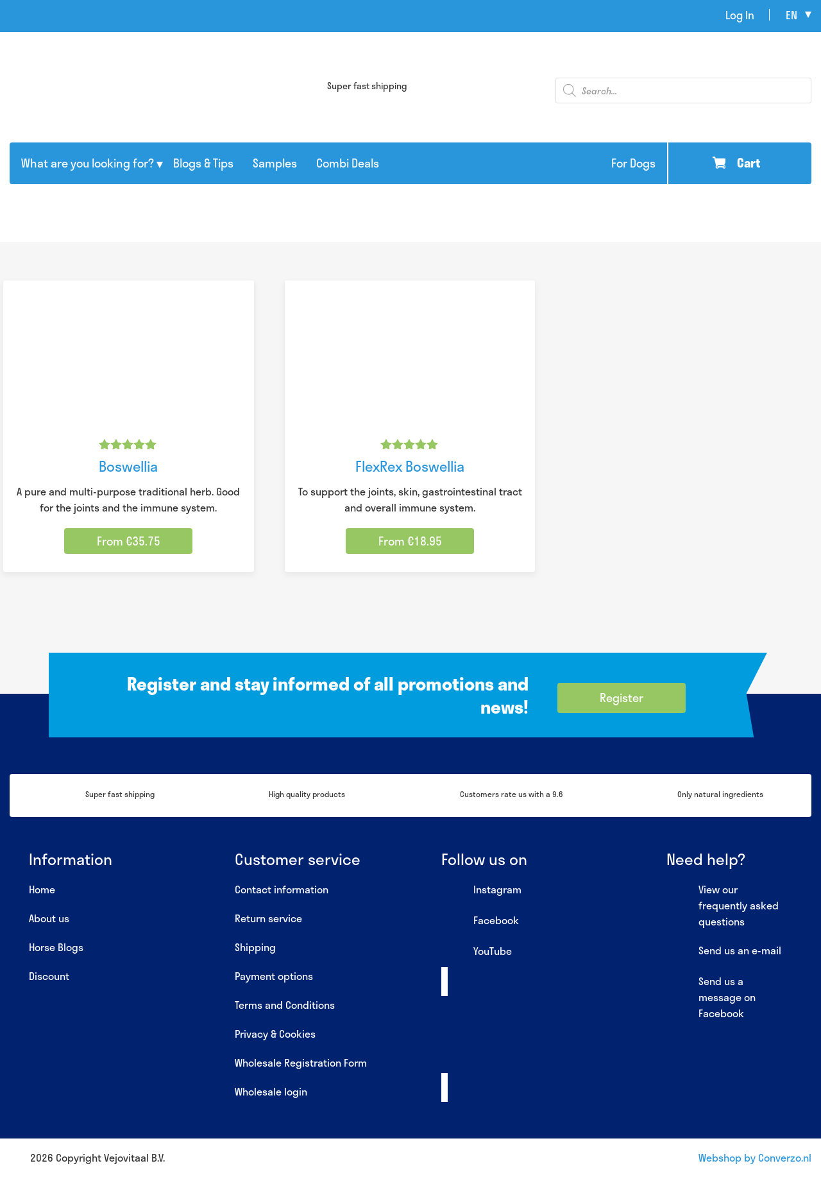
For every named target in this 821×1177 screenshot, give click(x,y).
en (791, 14)
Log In (739, 15)
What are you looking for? (87, 163)
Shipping (255, 947)
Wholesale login (271, 1091)
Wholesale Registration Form (301, 1062)
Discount (49, 976)
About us (49, 918)
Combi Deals (347, 163)
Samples (275, 163)
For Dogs (633, 163)
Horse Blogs (56, 947)
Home (42, 889)
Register (621, 698)
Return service (268, 918)
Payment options (274, 976)
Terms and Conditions (285, 1005)
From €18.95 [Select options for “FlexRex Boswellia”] (410, 541)
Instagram (481, 890)
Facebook (480, 921)
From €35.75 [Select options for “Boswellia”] (128, 541)
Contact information (281, 889)
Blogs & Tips (203, 163)
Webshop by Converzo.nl (754, 1157)
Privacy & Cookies (275, 1034)
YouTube (476, 952)
